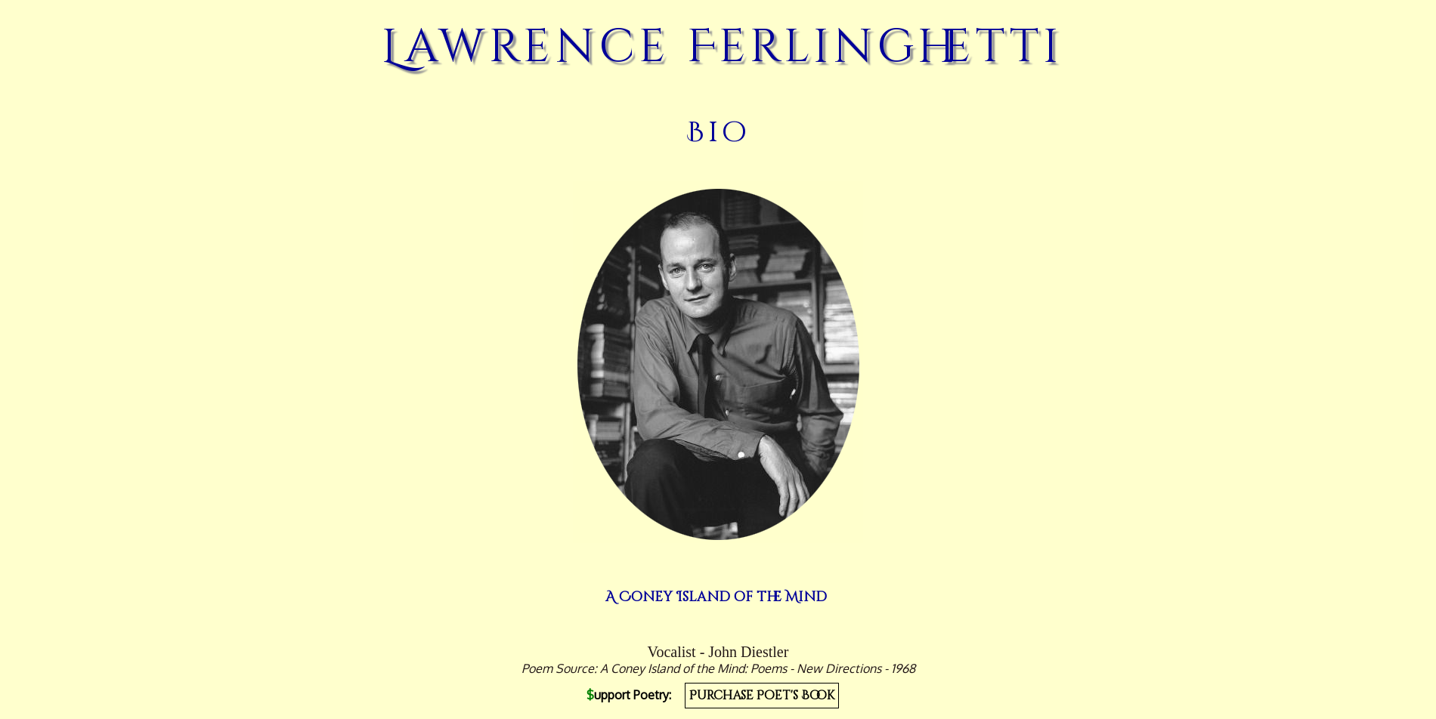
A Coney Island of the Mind (716, 597)
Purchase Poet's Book (761, 695)
